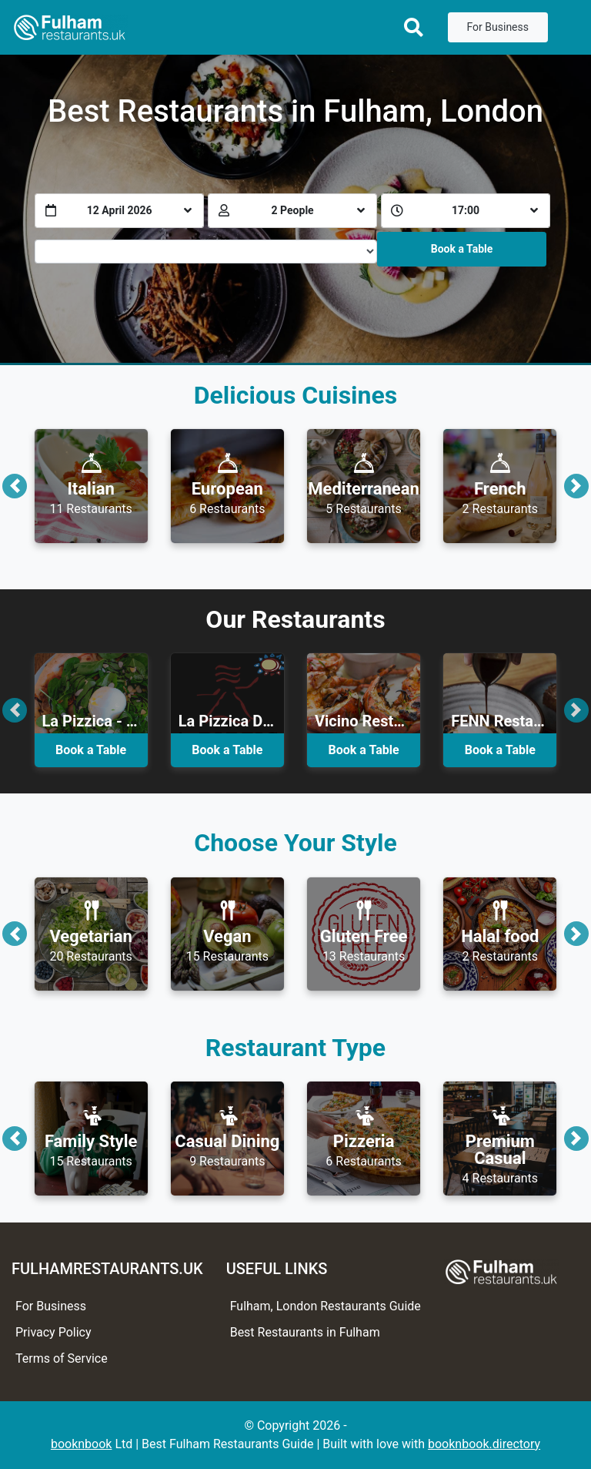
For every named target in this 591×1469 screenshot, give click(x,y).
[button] (14, 486)
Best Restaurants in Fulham (305, 1332)
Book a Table (462, 249)
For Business (498, 27)
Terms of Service (61, 1358)
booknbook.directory (484, 1444)
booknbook (81, 1444)
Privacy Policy (53, 1332)
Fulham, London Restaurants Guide (325, 1306)
